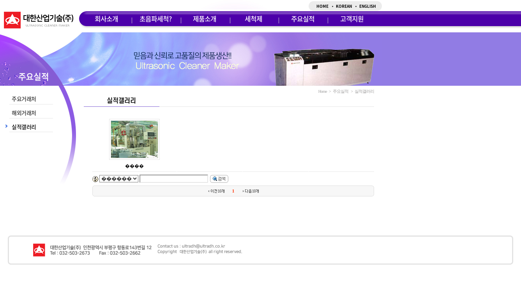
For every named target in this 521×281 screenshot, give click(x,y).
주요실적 (302, 18)
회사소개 (106, 18)
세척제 (253, 18)
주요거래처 (24, 99)
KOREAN (344, 6)
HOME (322, 6)
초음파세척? (155, 18)
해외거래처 (24, 113)
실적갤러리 (24, 127)
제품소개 (204, 18)
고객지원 (352, 18)
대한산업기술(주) (38, 20)
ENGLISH (367, 6)
